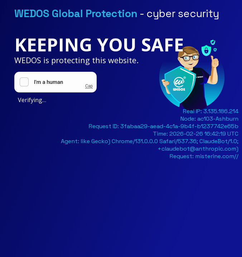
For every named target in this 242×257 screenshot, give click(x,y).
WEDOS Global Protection (75, 13)
